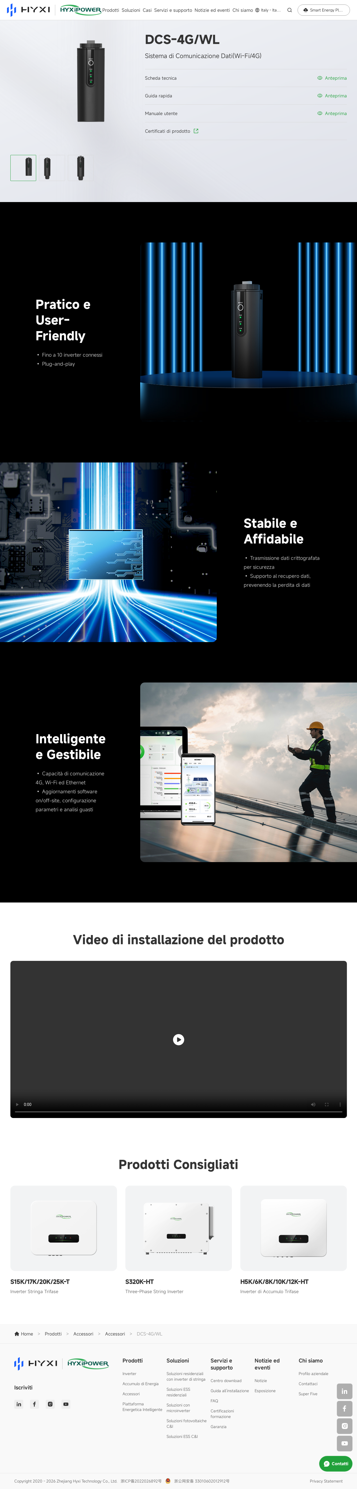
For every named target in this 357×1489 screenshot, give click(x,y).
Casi (147, 10)
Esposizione (265, 1390)
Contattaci (308, 1383)
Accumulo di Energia (141, 1383)
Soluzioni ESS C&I (182, 1436)
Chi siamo (242, 10)
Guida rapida (158, 96)
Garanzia (219, 1426)
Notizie (261, 1380)
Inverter (129, 1373)
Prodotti (110, 10)
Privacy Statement (326, 1481)
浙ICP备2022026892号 (141, 1481)
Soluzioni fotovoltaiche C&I (187, 1423)
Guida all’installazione (230, 1390)
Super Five (308, 1393)
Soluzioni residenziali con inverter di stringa (186, 1376)
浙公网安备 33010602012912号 (202, 1481)
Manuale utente (161, 113)
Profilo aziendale (313, 1373)
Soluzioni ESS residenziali (178, 1392)
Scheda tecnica (161, 78)
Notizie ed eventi (212, 10)
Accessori (131, 1393)
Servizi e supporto (173, 10)
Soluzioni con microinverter (178, 1407)
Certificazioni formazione (222, 1413)
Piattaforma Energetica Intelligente (142, 1406)
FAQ (214, 1400)
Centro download (226, 1380)
